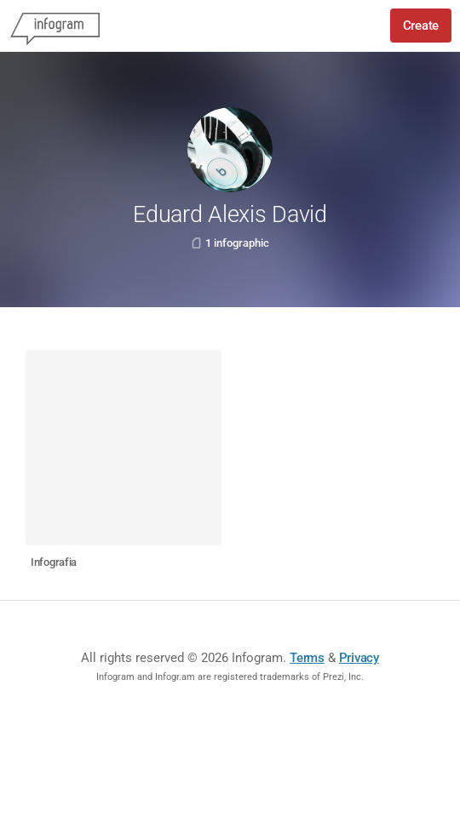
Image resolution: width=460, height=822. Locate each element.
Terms (307, 657)
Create (421, 25)
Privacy (359, 657)
